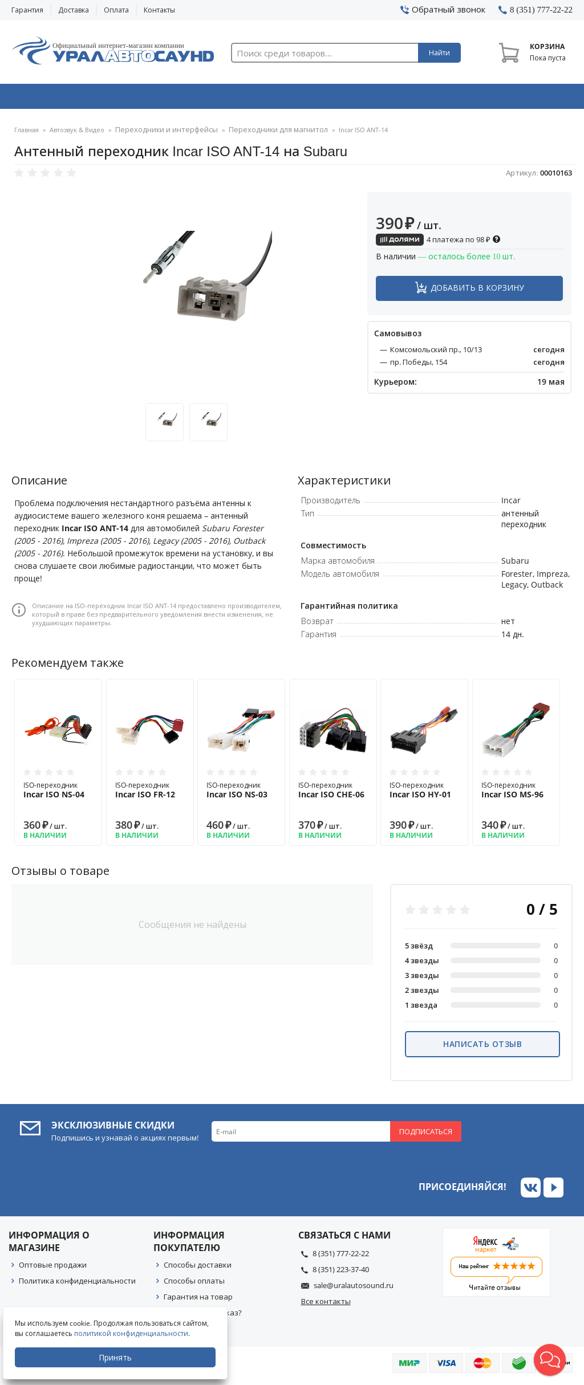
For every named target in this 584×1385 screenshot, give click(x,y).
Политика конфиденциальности (77, 1284)
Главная (26, 133)
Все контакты (326, 1305)
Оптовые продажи (53, 1268)
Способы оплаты (194, 1284)
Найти (439, 53)
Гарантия (27, 10)
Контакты (159, 10)
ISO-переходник (58, 793)
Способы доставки (198, 1268)
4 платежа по (438, 243)
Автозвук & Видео (66, 98)
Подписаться (425, 1135)
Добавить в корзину (477, 291)
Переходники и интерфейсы (160, 133)
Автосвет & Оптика (408, 98)
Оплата (116, 10)
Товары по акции (520, 98)
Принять (118, 1357)
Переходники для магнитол (259, 133)
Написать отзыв (482, 1047)
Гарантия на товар (198, 1300)
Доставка (73, 10)
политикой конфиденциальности (134, 1333)
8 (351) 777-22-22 (341, 1257)
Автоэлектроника (294, 98)
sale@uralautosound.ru (354, 1289)
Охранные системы (180, 98)
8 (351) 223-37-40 (341, 1273)
